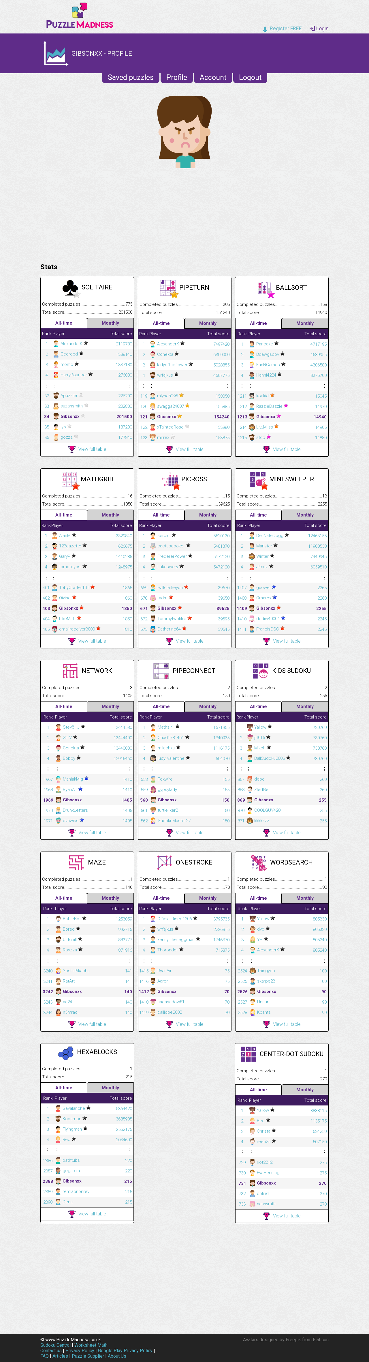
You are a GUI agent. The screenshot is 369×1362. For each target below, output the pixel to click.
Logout (250, 77)
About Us (117, 1356)
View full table (87, 449)
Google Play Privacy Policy (125, 1350)
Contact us (51, 1350)
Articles (60, 1356)
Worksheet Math (91, 1345)
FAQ (44, 1356)
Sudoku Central (55, 1345)
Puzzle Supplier (88, 1356)
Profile (176, 77)
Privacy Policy (79, 1350)
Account (213, 77)
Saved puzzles (131, 77)
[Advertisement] (184, 214)
